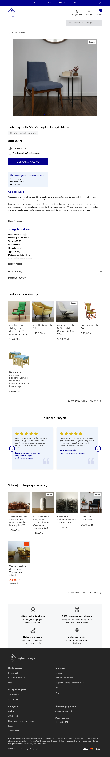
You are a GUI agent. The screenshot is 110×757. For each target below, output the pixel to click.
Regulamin (60, 673)
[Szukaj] (99, 22)
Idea (10, 682)
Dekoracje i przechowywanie (21, 721)
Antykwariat (13, 730)
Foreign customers (16, 677)
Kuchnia (11, 726)
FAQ (57, 687)
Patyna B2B (13, 673)
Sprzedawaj (13, 694)
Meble (11, 711)
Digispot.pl (34, 749)
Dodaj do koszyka (28, 161)
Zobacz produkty (70, 3)
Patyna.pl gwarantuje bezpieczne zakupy (28, 175)
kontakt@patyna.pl (63, 711)
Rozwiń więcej (16, 221)
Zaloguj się (13, 699)
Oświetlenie (13, 716)
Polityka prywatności (64, 677)
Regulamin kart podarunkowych (69, 682)
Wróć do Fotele (18, 33)
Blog (57, 692)
